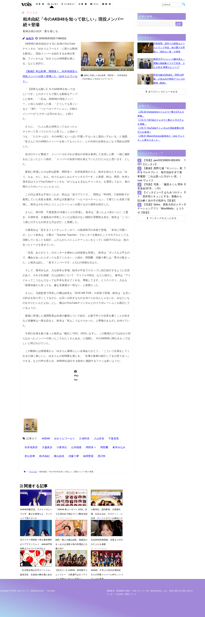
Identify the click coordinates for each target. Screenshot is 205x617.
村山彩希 (30, 456)
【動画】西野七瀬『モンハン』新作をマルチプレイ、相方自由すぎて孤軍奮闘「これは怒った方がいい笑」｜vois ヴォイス (159, 174)
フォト (94, 4)
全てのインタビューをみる (162, 91)
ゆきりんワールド (64, 438)
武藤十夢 (74, 456)
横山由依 (59, 456)
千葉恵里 (113, 438)
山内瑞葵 (76, 447)
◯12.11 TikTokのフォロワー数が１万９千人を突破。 (160, 122)
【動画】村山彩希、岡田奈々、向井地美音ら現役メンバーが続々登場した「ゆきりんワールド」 (50, 76)
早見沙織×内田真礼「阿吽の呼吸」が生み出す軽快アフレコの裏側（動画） (169, 79)
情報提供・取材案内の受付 (118, 591)
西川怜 (102, 456)
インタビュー (68, 4)
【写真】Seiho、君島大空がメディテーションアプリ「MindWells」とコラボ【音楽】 (160, 208)
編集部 (30, 38)
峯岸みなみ (119, 447)
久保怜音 (84, 438)
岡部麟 (104, 447)
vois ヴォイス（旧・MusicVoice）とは (149, 591)
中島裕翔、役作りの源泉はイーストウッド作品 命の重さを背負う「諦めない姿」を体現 (169, 47)
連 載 (83, 4)
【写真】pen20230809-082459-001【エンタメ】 (158, 162)
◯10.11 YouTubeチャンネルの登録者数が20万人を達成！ (160, 130)
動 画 (106, 4)
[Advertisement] (106, 104)
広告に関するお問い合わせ (181, 591)
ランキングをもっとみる (161, 218)
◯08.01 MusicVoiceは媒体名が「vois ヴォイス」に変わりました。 (161, 138)
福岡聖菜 (88, 456)
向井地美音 (31, 447)
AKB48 (46, 438)
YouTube (51, 591)
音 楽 (40, 4)
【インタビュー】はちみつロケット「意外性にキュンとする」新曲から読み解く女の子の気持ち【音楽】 (159, 196)
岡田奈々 (91, 447)
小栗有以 (62, 447)
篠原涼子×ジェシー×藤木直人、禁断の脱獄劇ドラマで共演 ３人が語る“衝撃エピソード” (169, 63)
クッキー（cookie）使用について (122, 594)
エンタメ (53, 4)
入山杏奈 (99, 438)
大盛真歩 (47, 447)
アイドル (33, 472)
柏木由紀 (44, 456)
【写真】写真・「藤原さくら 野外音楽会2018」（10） (160, 186)
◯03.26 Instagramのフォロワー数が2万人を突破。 (160, 114)
